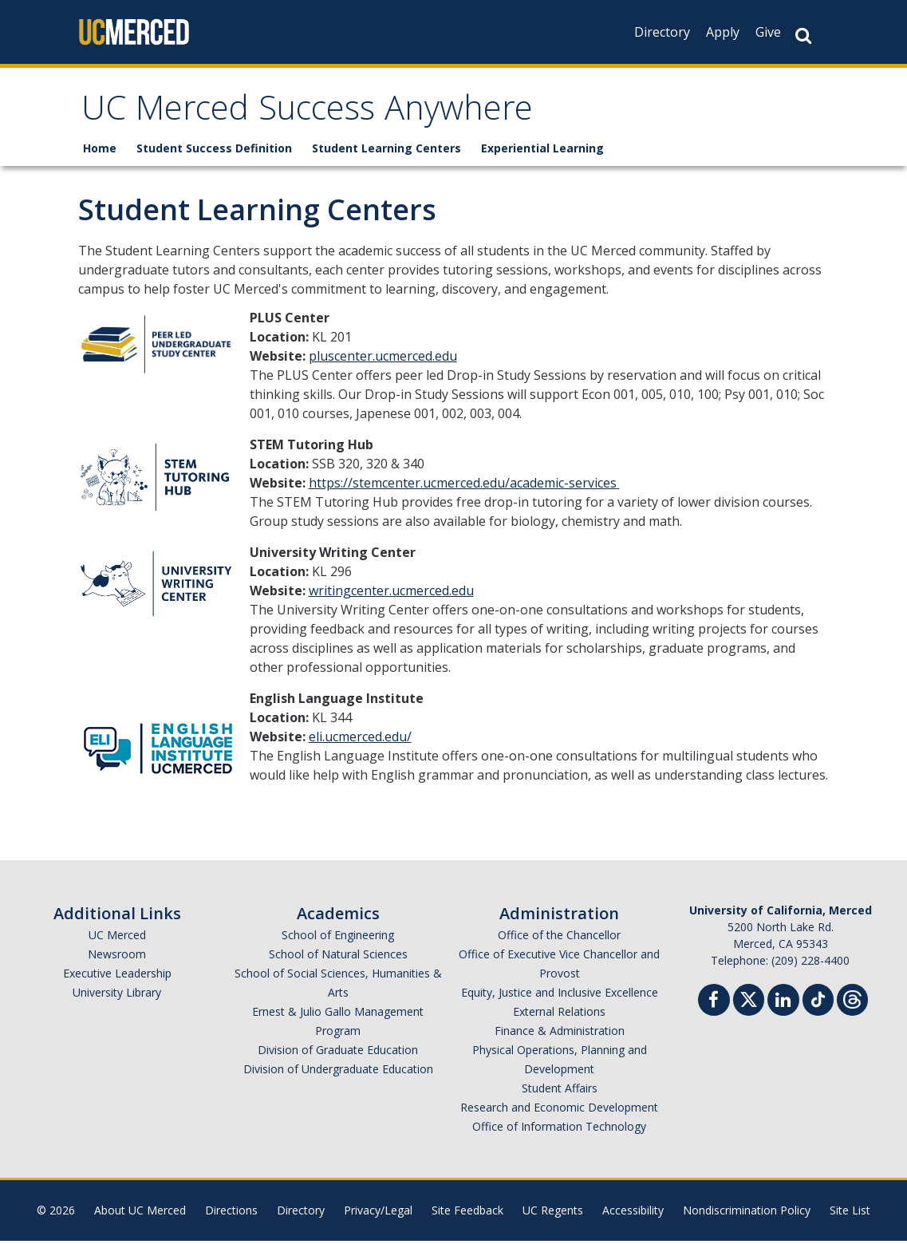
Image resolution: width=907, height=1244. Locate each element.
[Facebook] (714, 1005)
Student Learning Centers (386, 151)
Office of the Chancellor (559, 938)
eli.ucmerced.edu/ (360, 739)
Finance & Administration (560, 1033)
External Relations (559, 1014)
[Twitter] (748, 1001)
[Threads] (852, 1001)
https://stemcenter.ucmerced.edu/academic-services (464, 486)
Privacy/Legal (378, 1213)
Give (768, 32)
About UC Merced (140, 1213)
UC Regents (553, 1213)
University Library (117, 995)
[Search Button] (803, 35)
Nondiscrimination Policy (746, 1213)
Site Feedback (467, 1213)
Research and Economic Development (559, 1110)
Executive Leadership (117, 976)
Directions (231, 1213)
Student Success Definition (214, 151)
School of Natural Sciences (338, 957)
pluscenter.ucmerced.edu (383, 359)
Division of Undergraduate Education (338, 1072)
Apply (722, 32)
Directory (662, 32)
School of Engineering (338, 938)
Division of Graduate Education (338, 1052)
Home (99, 151)
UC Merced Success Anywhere (324, 114)
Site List (850, 1213)
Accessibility (633, 1213)
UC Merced (117, 938)
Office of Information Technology (559, 1129)
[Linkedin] (783, 1005)
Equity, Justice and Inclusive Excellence (559, 995)
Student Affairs (559, 1091)
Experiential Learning (542, 151)
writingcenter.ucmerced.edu (391, 593)
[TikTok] (818, 1001)
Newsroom (117, 957)
